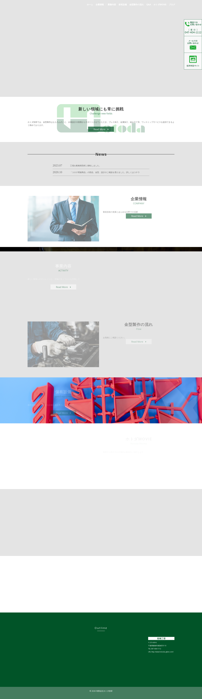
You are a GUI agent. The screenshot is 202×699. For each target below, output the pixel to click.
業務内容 (112, 4)
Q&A (148, 4)
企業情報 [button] (100, 4)
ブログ (172, 4)
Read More (101, 132)
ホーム (90, 4)
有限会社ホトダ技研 (51, 6)
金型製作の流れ (136, 4)
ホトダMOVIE (160, 4)
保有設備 (123, 4)
